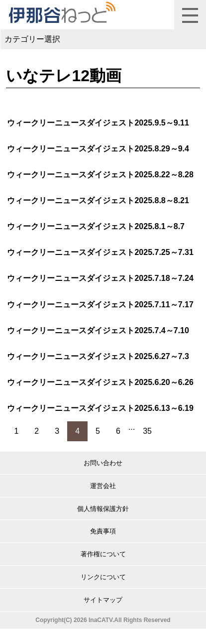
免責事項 (103, 531)
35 (147, 431)
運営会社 (103, 486)
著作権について (103, 554)
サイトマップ (103, 600)
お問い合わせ (103, 463)
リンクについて (103, 577)
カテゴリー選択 (32, 39)
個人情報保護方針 (103, 508)
